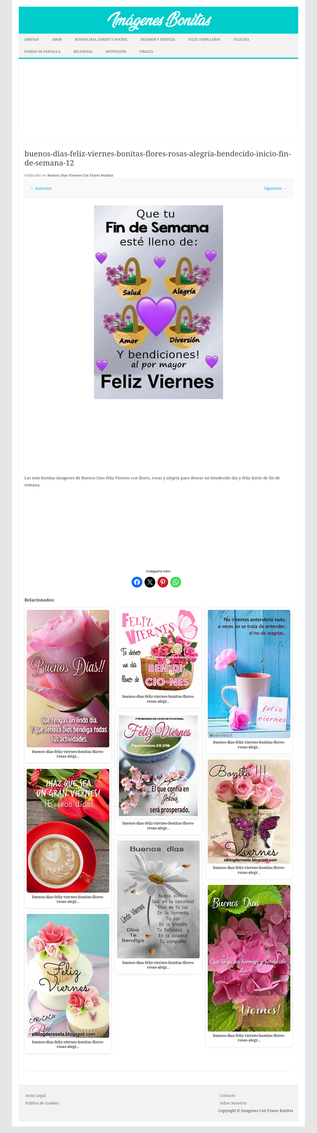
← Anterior (41, 188)
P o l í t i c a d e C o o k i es (42, 1103)
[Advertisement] (158, 96)
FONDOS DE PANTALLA (42, 51)
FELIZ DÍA (241, 39)
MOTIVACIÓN (116, 51)
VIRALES (146, 51)
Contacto (227, 1095)
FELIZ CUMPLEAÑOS (204, 39)
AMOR (57, 39)
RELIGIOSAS (82, 51)
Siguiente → (275, 188)
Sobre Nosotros (233, 1103)
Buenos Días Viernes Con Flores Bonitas (80, 175)
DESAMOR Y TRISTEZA (157, 39)
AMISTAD (31, 39)
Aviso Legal (35, 1095)
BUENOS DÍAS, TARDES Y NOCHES (101, 39)
